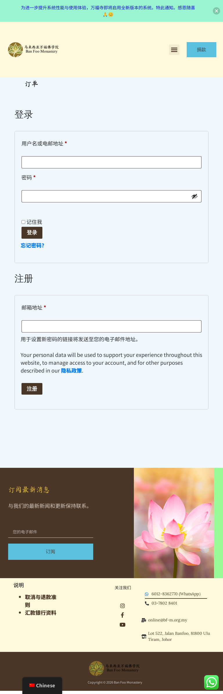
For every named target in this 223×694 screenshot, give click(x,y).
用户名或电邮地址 (46, 142)
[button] (174, 49)
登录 (32, 232)
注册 (32, 389)
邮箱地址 (36, 306)
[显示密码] (194, 196)
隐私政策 (71, 370)
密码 (31, 176)
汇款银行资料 (40, 612)
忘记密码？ (34, 245)
